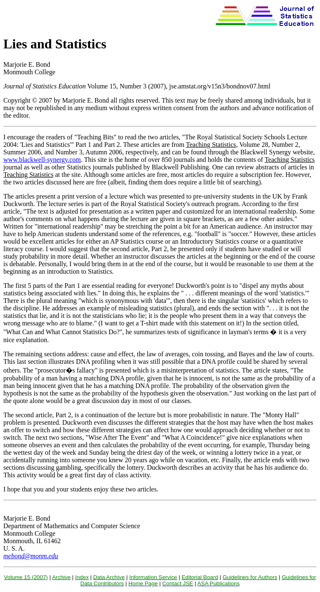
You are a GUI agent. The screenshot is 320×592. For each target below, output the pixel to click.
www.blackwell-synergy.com (42, 159)
